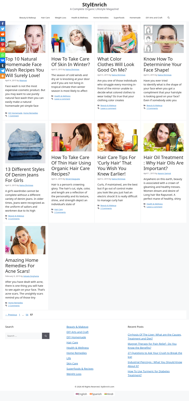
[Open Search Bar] (168, 17)
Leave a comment (62, 99)
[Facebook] (2, 23)
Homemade (135, 17)
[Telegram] (2, 70)
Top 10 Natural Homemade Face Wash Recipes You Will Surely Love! (24, 67)
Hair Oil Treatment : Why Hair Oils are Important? (164, 162)
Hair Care (45, 17)
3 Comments (14, 218)
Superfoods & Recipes (80, 368)
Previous (11, 314)
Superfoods (119, 17)
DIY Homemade (15, 113)
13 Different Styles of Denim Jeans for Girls (25, 174)
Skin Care (72, 363)
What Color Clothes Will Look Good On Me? (116, 64)
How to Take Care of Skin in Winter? (70, 61)
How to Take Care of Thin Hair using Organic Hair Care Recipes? (71, 165)
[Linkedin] (2, 39)
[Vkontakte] (2, 60)
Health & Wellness (79, 17)
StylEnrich (94, 4)
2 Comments (152, 108)
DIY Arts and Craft (154, 17)
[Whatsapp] (2, 55)
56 (27, 314)
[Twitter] (2, 28)
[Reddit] (2, 34)
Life (69, 358)
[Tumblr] (2, 65)
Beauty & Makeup (27, 17)
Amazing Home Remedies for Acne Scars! (21, 265)
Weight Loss (60, 17)
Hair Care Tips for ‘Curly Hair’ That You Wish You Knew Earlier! (117, 165)
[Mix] (2, 49)
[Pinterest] (2, 44)
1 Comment (13, 116)
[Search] (45, 336)
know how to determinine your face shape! (163, 64)
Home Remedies (101, 17)
